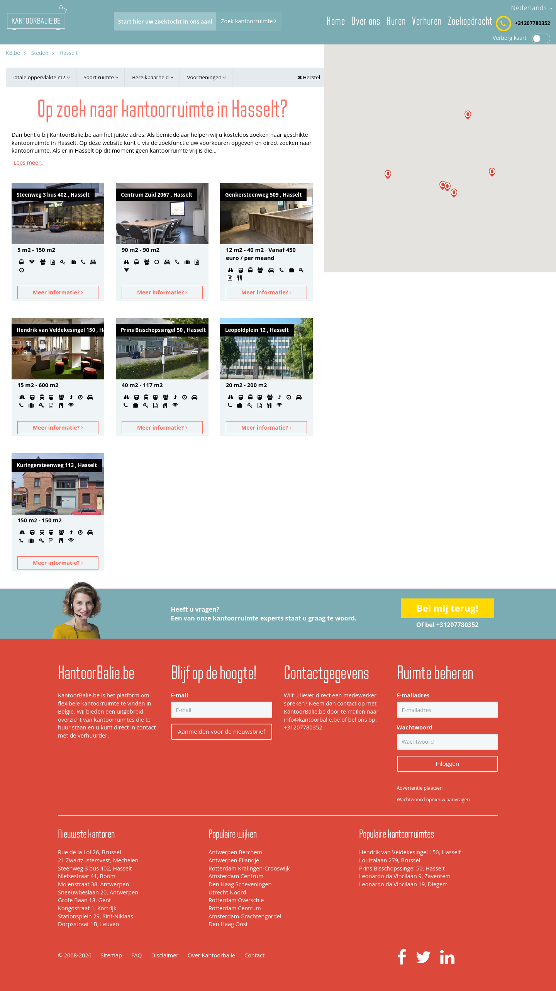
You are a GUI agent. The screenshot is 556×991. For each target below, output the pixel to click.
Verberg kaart (521, 37)
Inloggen (447, 763)
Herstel (309, 77)
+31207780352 (532, 23)
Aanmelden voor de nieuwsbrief (221, 731)
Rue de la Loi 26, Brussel (89, 852)
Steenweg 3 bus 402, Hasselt (95, 868)
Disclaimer (164, 955)
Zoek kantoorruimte (248, 21)
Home (336, 21)
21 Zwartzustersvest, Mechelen (98, 860)
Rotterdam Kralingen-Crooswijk (249, 868)
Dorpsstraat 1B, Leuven (88, 924)
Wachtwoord (414, 727)
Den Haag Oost (228, 924)
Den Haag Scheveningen (239, 884)
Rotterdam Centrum (234, 908)
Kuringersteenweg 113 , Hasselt (57, 465)
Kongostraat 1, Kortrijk (87, 908)
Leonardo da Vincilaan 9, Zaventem (405, 876)
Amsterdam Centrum (235, 876)
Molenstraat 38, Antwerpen (93, 884)
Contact (254, 955)
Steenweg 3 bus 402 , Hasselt (53, 194)
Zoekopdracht (470, 21)
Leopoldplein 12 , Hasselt (257, 329)
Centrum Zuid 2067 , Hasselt (156, 194)
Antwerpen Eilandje (233, 860)
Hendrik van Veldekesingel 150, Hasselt (410, 852)
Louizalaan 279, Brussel (389, 860)
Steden (40, 52)
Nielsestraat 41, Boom (86, 876)
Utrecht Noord (227, 892)
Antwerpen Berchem (235, 852)
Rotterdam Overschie (236, 900)
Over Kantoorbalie (211, 955)
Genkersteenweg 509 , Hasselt (263, 194)
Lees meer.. (29, 162)
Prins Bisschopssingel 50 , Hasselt (163, 329)
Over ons (365, 21)
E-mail (179, 695)
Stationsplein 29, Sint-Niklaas (95, 916)
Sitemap (111, 955)
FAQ (136, 955)
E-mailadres (413, 695)
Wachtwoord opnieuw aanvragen (433, 799)
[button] (442, 185)
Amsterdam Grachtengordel (244, 916)
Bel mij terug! (447, 608)
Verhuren (427, 21)
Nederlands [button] (532, 7)
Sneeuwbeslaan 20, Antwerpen (98, 892)
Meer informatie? (58, 292)
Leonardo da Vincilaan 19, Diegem (403, 884)
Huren (396, 21)
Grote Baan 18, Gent (84, 900)
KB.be (13, 52)
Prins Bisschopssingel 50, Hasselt (402, 868)
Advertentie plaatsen (420, 788)
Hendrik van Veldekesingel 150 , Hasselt (60, 329)
